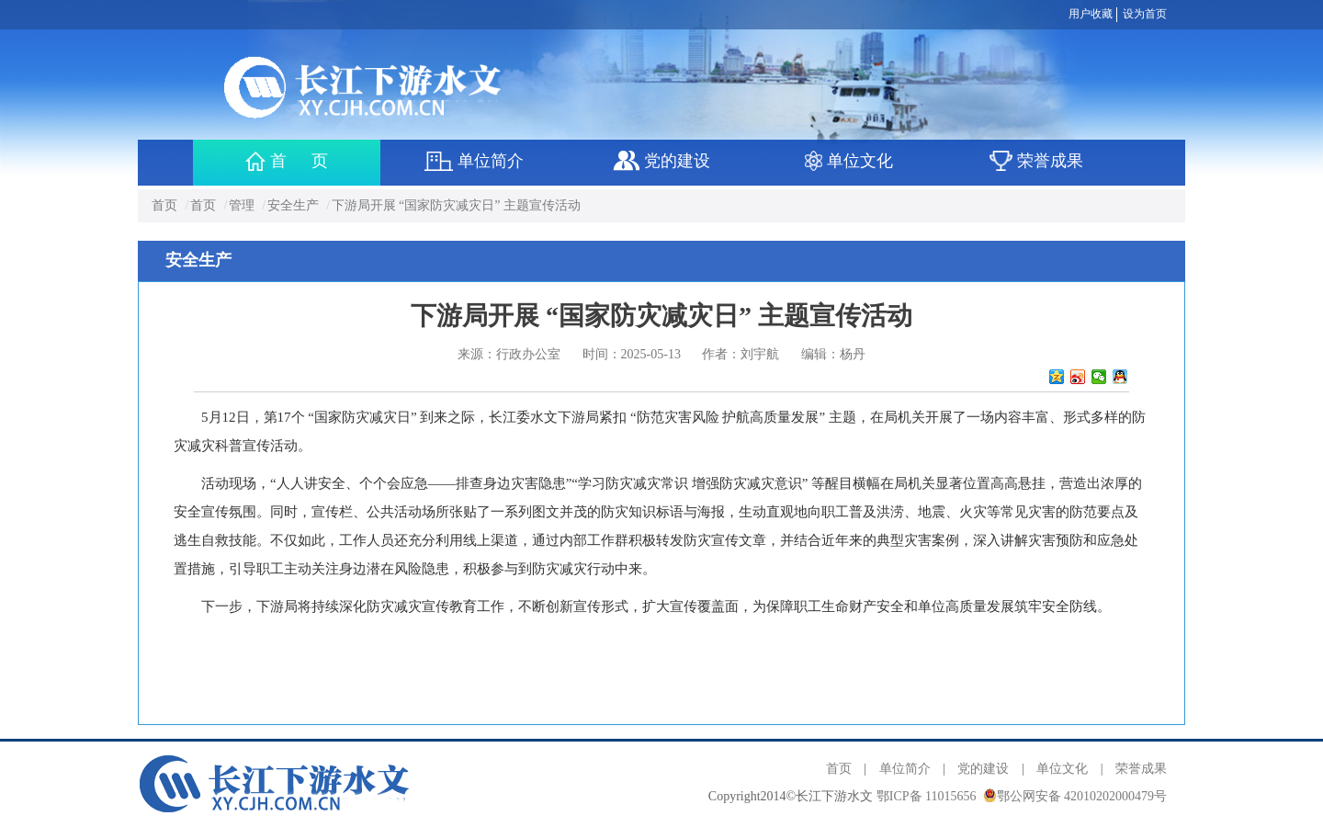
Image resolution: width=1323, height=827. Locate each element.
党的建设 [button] (661, 161)
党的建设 (983, 769)
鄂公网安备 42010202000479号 (1082, 796)
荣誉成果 (1141, 769)
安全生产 (293, 205)
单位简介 (905, 769)
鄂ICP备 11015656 (926, 796)
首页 (164, 205)
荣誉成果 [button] (1036, 161)
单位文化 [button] (849, 161)
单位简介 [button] (473, 161)
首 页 (287, 161)
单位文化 (1062, 769)
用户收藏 (1091, 13)
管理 (241, 205)
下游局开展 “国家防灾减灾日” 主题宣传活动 (456, 205)
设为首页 (1145, 13)
